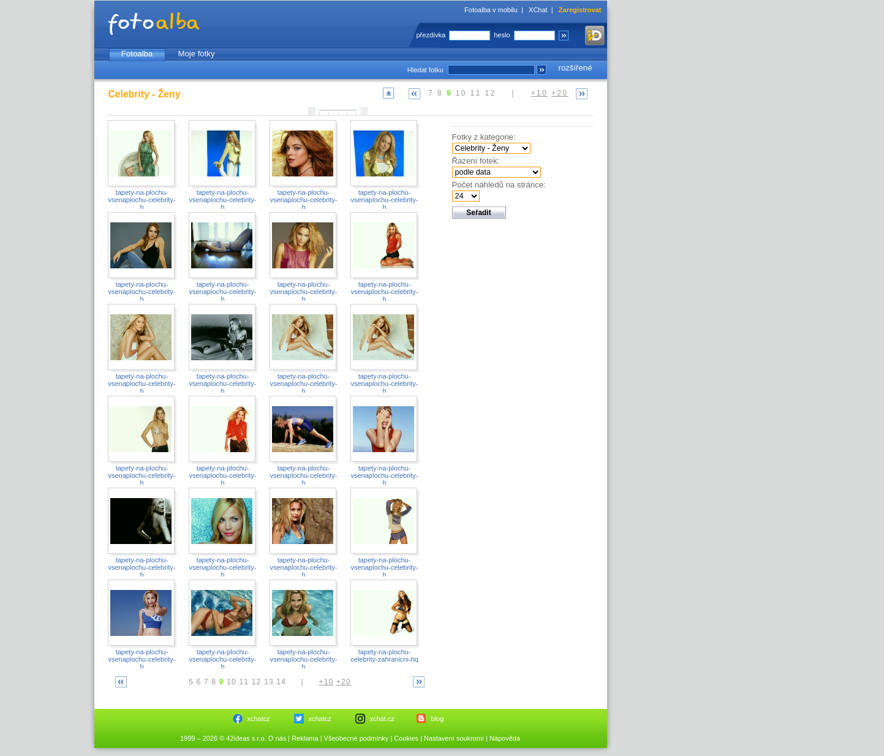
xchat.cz (382, 718)
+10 (539, 93)
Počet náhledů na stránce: (499, 184)
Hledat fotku (425, 70)
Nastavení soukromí (454, 738)
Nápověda (504, 738)
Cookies (406, 738)
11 (476, 93)
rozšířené (575, 67)
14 (281, 682)
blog (437, 718)
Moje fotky (196, 53)
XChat (538, 9)
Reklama (305, 738)
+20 (560, 93)
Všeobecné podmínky (356, 738)
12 (490, 93)
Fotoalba (137, 53)
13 (269, 682)
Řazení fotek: (476, 160)
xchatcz (258, 718)
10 (461, 93)
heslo (502, 35)
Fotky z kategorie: (484, 137)
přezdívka (431, 35)
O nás (277, 738)
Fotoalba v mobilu (491, 9)
